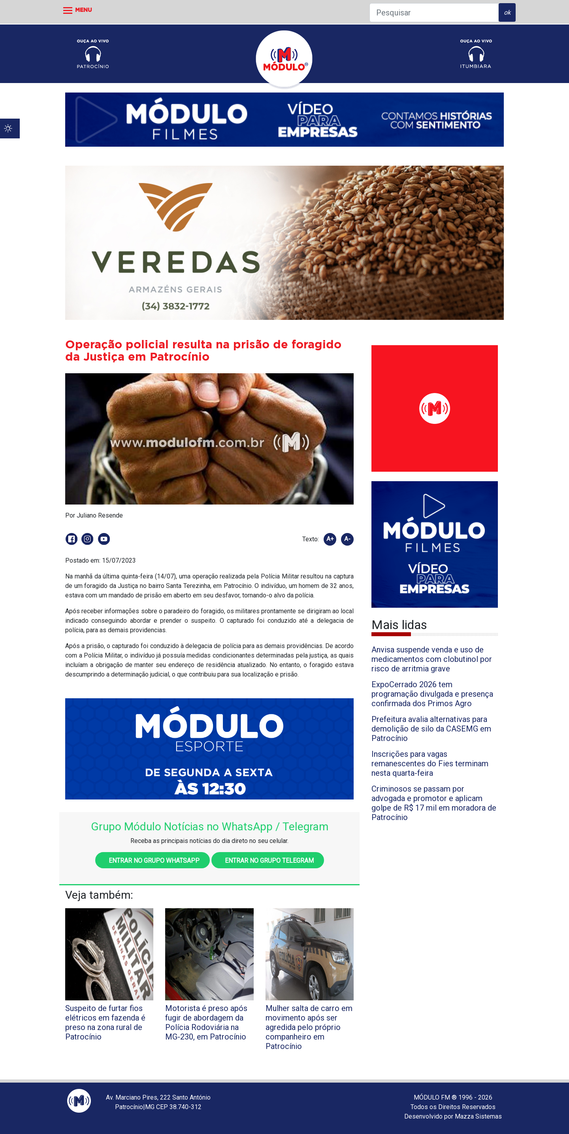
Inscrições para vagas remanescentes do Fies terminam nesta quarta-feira (429, 763)
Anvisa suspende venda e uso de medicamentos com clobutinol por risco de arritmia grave (431, 659)
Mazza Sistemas (478, 1116)
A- (347, 538)
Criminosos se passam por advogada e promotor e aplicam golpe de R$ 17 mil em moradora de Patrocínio (433, 803)
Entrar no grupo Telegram (268, 860)
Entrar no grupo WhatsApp (153, 860)
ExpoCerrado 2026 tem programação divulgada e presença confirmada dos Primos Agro (432, 694)
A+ (330, 538)
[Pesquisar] (434, 12)
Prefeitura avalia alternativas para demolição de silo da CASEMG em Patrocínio (431, 728)
